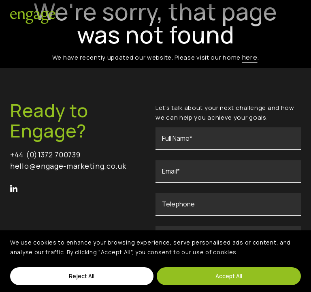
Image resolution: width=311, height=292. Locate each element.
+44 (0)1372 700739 (45, 155)
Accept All (228, 276)
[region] (155, 261)
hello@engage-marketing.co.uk (68, 166)
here (250, 57)
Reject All (81, 276)
